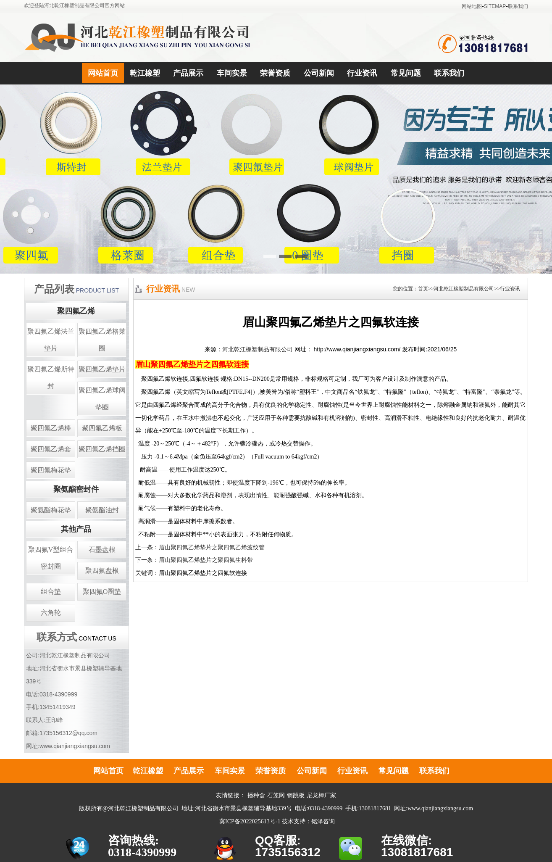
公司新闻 (319, 73)
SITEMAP (495, 6)
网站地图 (472, 6)
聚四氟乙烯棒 (51, 428)
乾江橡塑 (145, 73)
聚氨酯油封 (102, 510)
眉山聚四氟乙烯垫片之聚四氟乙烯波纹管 (212, 547)
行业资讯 (362, 73)
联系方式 (57, 637)
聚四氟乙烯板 (102, 428)
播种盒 (256, 795)
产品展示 (188, 73)
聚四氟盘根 (102, 570)
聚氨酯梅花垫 (51, 510)
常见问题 (406, 73)
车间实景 (232, 73)
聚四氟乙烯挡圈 (102, 449)
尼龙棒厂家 (321, 795)
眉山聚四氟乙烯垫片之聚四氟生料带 (206, 560)
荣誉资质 (275, 73)
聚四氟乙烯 (76, 311)
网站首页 (103, 73)
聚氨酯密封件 (76, 489)
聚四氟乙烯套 (51, 449)
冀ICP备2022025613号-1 (249, 821)
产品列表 (54, 289)
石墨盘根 (102, 549)
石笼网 (276, 795)
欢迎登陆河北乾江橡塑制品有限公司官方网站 (74, 5)
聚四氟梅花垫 (51, 470)
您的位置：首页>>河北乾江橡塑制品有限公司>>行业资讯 (456, 289)
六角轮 (51, 612)
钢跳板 (296, 795)
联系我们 (518, 6)
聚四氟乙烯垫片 (102, 369)
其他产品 (76, 529)
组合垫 (51, 591)
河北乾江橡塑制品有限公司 (257, 349)
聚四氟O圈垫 (102, 591)
